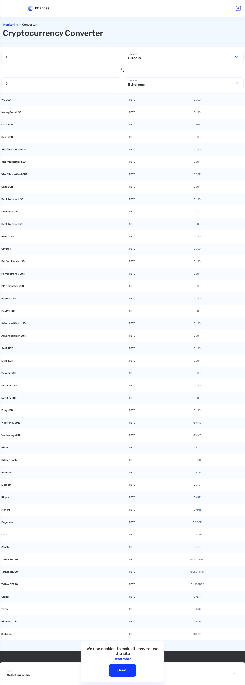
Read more (122, 659)
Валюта (132, 54)
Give (9, 671)
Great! (122, 670)
